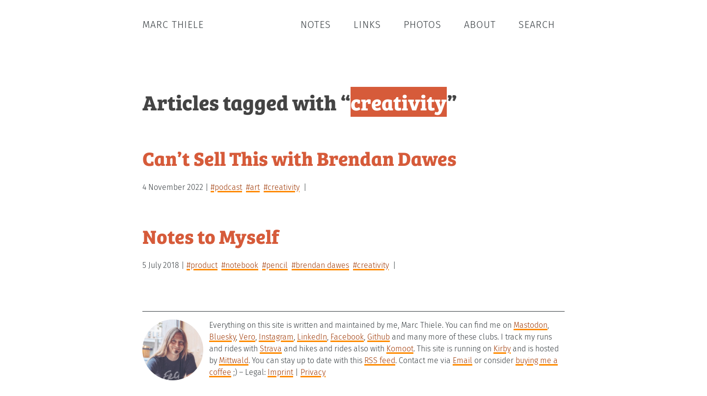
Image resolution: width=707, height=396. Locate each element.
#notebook (239, 265)
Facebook (347, 337)
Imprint (280, 372)
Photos (422, 24)
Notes (315, 24)
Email (462, 360)
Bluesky (222, 337)
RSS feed (379, 360)
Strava (271, 348)
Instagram (276, 337)
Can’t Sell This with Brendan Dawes (299, 158)
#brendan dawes (320, 265)
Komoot (399, 348)
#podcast (226, 187)
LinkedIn (312, 337)
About (480, 24)
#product (202, 265)
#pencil (275, 265)
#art (253, 187)
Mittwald (233, 360)
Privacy (313, 372)
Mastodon (530, 325)
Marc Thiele (173, 24)
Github (378, 337)
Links (367, 24)
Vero (247, 337)
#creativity (281, 187)
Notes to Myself (210, 236)
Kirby (502, 348)
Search (536, 24)
